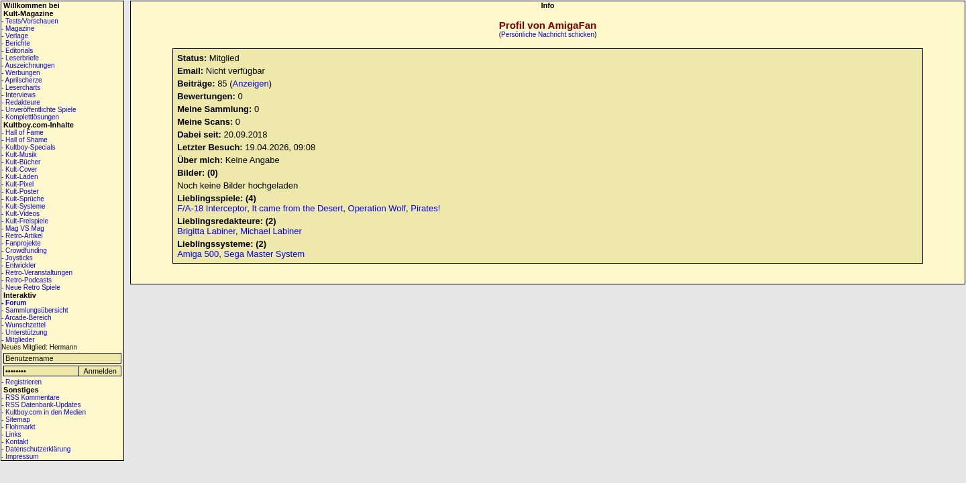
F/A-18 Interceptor (212, 208)
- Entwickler (18, 265)
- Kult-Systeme (23, 206)
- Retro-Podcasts (26, 280)
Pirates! (425, 208)
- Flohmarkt (18, 427)
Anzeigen (251, 83)
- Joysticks (17, 258)
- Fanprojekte (21, 243)
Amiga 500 (198, 254)
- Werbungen (20, 72)
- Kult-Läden (19, 176)
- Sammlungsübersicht (34, 310)
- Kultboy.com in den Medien (43, 412)
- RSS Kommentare (30, 397)
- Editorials (17, 50)
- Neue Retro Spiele (30, 287)
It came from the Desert (297, 208)
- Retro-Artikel (22, 235)
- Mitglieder (17, 339)
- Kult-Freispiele (24, 221)
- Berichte (15, 43)
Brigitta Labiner (206, 231)
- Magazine (17, 28)
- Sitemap (15, 419)
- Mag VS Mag (22, 228)
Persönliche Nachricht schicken (547, 34)
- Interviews (18, 95)
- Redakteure (20, 102)
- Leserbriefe (20, 58)
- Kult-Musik (19, 154)
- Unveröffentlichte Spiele (38, 109)
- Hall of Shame (24, 140)
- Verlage (14, 36)
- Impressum (20, 456)
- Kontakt (14, 441)
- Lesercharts (20, 87)
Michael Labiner (271, 231)
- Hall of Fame (22, 132)
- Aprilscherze (21, 80)
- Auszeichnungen (28, 65)
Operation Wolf (377, 208)
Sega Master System (264, 254)
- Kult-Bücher (20, 162)
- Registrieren (21, 382)
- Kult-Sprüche (22, 199)
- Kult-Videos (20, 213)
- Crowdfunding (24, 250)
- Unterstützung (24, 332)
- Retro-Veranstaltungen (36, 272)
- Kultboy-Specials (28, 147)
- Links (11, 434)
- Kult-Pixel (17, 184)
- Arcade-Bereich (26, 317)
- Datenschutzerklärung (35, 449)
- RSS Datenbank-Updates (40, 405)
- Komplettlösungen (30, 117)
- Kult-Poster (20, 191)
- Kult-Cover (19, 169)
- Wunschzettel (23, 325)
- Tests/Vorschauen (29, 21)
